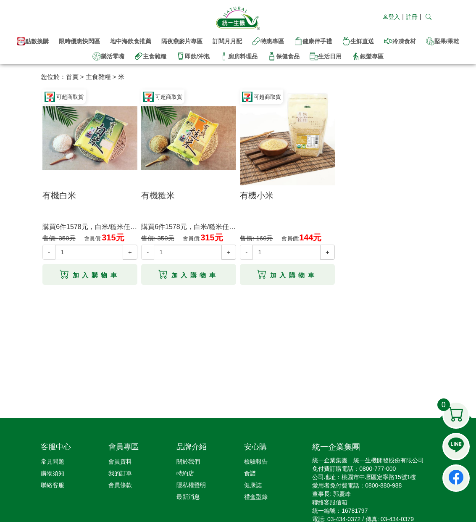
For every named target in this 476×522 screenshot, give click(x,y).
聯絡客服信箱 (329, 502)
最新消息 (188, 496)
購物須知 (52, 473)
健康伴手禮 (313, 41)
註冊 (412, 16)
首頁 (72, 76)
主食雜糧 (150, 56)
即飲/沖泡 (193, 56)
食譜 (250, 473)
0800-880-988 (383, 485)
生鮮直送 (358, 41)
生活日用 (326, 56)
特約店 (185, 473)
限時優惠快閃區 (79, 41)
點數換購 (33, 41)
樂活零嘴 (108, 56)
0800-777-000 (377, 468)
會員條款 (120, 485)
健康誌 (253, 485)
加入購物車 (90, 272)
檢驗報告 (256, 461)
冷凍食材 (400, 41)
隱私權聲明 (191, 485)
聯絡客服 (52, 485)
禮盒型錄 (256, 496)
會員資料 (120, 461)
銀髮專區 (368, 56)
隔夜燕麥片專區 (181, 41)
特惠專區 (268, 41)
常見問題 (52, 461)
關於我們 (188, 461)
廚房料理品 (239, 56)
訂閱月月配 (227, 41)
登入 (391, 16)
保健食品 (284, 56)
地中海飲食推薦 (130, 41)
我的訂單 (120, 473)
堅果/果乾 (443, 41)
